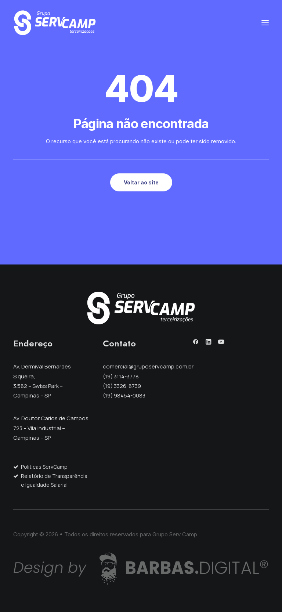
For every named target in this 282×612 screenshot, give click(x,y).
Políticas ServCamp (44, 466)
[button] (265, 23)
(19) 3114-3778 (121, 376)
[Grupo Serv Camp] (55, 23)
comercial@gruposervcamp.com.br (148, 366)
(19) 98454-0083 (124, 395)
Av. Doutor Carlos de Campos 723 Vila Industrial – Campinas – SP (50, 428)
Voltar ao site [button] (141, 182)
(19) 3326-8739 (122, 386)
